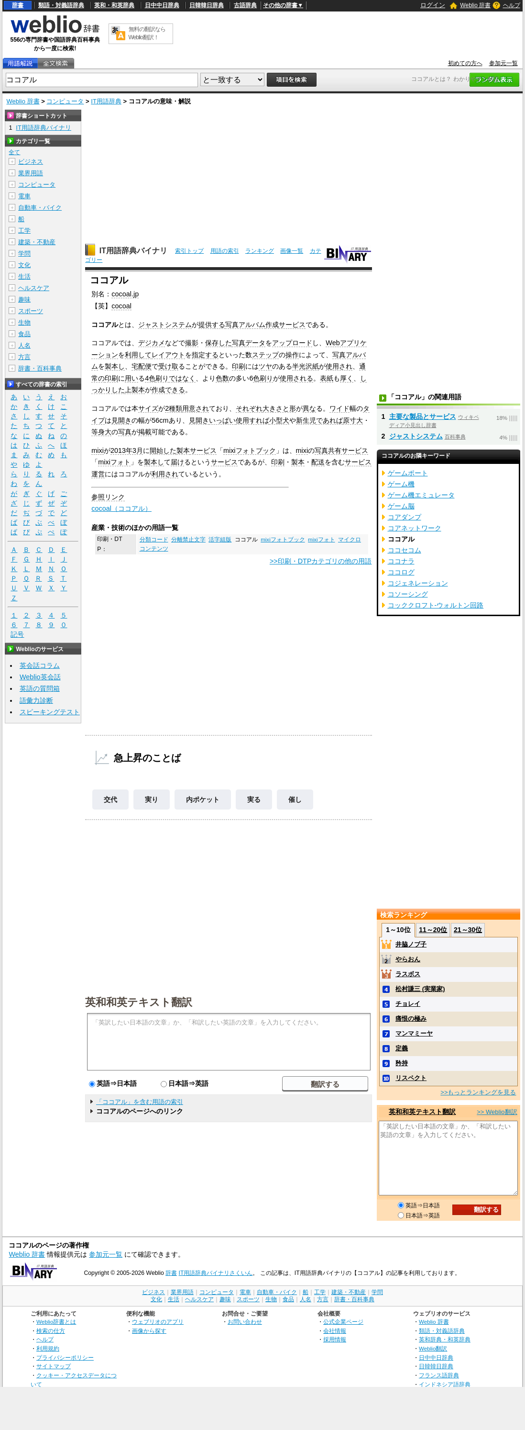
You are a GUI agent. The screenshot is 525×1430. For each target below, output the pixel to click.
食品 (24, 334)
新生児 (306, 420)
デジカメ (151, 343)
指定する (205, 355)
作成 (272, 324)
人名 (24, 345)
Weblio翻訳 (433, 1348)
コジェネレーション (418, 583)
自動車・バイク (40, 207)
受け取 (168, 366)
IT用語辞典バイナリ (133, 251)
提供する (211, 324)
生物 (24, 322)
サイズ (148, 408)
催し (295, 799)
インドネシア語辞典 (444, 1384)
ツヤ (265, 366)
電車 (24, 196)
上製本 (135, 390)
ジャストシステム (165, 324)
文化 (24, 265)
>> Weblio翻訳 (497, 1111)
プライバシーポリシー (65, 1357)
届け (177, 462)
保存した (218, 343)
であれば (329, 420)
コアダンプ (404, 517)
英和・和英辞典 (114, 5)
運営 (98, 474)
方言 (24, 356)
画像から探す (149, 1331)
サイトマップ (53, 1366)
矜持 (401, 1063)
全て (14, 152)
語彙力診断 (36, 700)
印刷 (238, 366)
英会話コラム (40, 665)
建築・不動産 (36, 242)
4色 (150, 378)
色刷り (263, 378)
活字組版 (219, 539)
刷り (162, 378)
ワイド (339, 408)
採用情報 (334, 1339)
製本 (183, 450)
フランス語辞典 (439, 1375)
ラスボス (407, 974)
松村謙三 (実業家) (420, 988)
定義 (401, 1048)
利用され (165, 474)
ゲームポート (408, 473)
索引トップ (189, 251)
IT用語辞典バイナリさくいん (216, 1273)
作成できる (168, 390)
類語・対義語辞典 (61, 5)
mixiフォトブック (249, 450)
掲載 (145, 432)
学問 (24, 253)
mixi (97, 450)
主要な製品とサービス (422, 416)
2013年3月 (126, 450)
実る (254, 799)
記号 (17, 634)
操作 (292, 355)
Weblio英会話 (40, 677)
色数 (222, 378)
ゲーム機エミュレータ (421, 495)
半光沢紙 (305, 366)
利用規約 (47, 1348)
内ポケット (202, 799)
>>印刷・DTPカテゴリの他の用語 (321, 561)
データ (255, 343)
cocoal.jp (125, 294)
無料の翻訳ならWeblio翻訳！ (147, 33)
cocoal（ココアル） (121, 508)
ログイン (432, 5)
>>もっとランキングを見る (478, 1092)
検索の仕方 (50, 1331)
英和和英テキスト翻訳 (138, 1001)
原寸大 (353, 420)
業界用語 (30, 173)
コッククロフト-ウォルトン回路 (436, 605)
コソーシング (408, 594)
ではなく (182, 378)
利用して (138, 355)
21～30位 (468, 930)
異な (309, 408)
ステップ (265, 355)
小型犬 (279, 420)
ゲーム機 (401, 484)
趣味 (24, 299)
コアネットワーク (414, 528)
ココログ (401, 572)
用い (131, 378)
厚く (346, 378)
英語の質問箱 (40, 688)
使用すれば (252, 420)
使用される (296, 378)
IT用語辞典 (106, 101)
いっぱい (222, 420)
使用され (339, 366)
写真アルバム (245, 324)
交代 (110, 799)
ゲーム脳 (401, 506)
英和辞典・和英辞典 (444, 1339)
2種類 (173, 408)
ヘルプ (511, 5)
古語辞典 (245, 5)
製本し (115, 366)
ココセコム (404, 550)
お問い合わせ (245, 1321)
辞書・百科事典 (40, 368)
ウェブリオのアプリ (158, 1321)
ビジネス (30, 161)
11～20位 (433, 930)
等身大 (101, 432)
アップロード (292, 343)
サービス (292, 324)
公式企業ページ (343, 1321)
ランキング (259, 251)
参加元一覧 (503, 63)
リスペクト (411, 1077)
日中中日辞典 (162, 5)
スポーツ (30, 311)
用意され (195, 408)
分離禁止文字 (188, 539)
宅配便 (141, 366)
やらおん (407, 959)
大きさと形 (279, 408)
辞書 (17, 5)
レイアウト (168, 355)
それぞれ (249, 408)
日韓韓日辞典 (206, 5)
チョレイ (407, 1003)
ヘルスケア (33, 288)
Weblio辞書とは (56, 1321)
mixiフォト (114, 462)
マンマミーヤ (414, 1033)
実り (151, 799)
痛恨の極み (411, 1018)
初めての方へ (465, 63)
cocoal (121, 306)
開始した (163, 450)
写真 (238, 343)
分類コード (154, 539)
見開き (121, 420)
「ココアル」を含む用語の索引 (139, 1101)
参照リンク (108, 497)
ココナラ (401, 561)
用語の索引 (224, 251)
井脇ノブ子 (411, 944)
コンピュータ (65, 101)
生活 (24, 276)
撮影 (191, 343)
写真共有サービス (341, 450)
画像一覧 (291, 251)
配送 (318, 462)
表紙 (326, 378)
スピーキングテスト (50, 712)
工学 (24, 230)
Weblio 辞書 (475, 5)
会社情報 (334, 1331)
